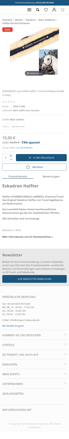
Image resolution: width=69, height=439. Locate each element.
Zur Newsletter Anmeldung (34, 278)
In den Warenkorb (41, 157)
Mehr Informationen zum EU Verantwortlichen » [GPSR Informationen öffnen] (27, 236)
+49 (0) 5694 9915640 (44, 2)
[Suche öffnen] (38, 10)
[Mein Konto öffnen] (54, 10)
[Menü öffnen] (29, 10)
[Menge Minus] (11, 159)
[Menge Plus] (11, 156)
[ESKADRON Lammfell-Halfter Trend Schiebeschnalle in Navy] (34, 52)
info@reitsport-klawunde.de (24, 320)
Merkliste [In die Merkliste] (34, 167)
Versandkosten (26, 147)
